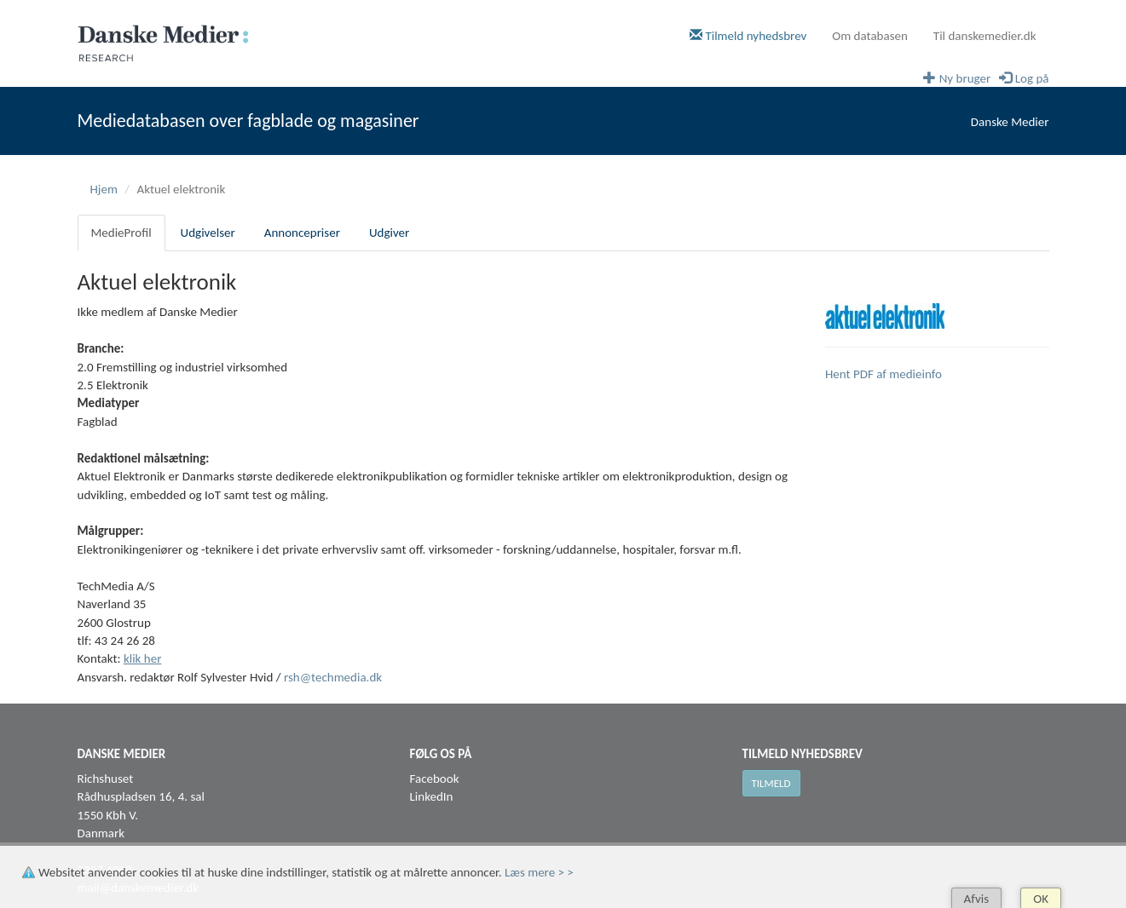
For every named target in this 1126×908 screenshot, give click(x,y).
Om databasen (870, 35)
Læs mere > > (539, 872)
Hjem (104, 189)
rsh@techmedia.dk (333, 677)
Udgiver (389, 232)
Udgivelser (208, 232)
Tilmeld (771, 783)
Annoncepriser (302, 232)
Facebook (434, 778)
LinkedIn (431, 796)
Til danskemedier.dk (984, 35)
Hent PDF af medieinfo (883, 374)
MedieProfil (121, 232)
